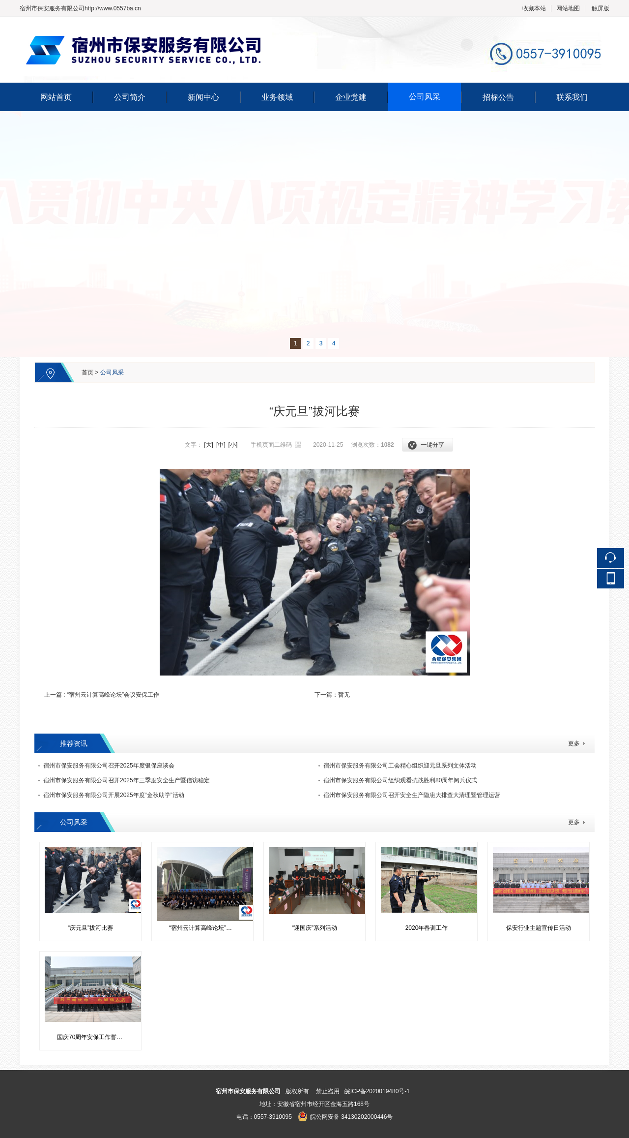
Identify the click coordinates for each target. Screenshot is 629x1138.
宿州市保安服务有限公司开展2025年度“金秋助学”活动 (113, 795)
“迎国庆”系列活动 (314, 927)
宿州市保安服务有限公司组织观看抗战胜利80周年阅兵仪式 (400, 780)
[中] (221, 444)
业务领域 (277, 97)
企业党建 (351, 97)
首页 (87, 372)
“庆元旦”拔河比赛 (90, 927)
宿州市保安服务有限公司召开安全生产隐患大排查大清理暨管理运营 (411, 795)
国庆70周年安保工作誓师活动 (94, 1037)
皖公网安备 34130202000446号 (345, 1116)
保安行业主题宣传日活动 (538, 927)
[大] (208, 444)
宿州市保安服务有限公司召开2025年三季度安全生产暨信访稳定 (126, 780)
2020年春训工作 (426, 927)
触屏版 (600, 8)
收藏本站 (534, 8)
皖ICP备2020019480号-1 (377, 1091)
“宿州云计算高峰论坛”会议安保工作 (113, 694)
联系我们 (572, 97)
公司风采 (424, 96)
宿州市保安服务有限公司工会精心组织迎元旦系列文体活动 (400, 765)
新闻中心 (203, 97)
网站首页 (56, 97)
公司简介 (129, 97)
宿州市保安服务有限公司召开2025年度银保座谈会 (108, 765)
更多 (574, 743)
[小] (233, 444)
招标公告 (498, 97)
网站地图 (568, 8)
